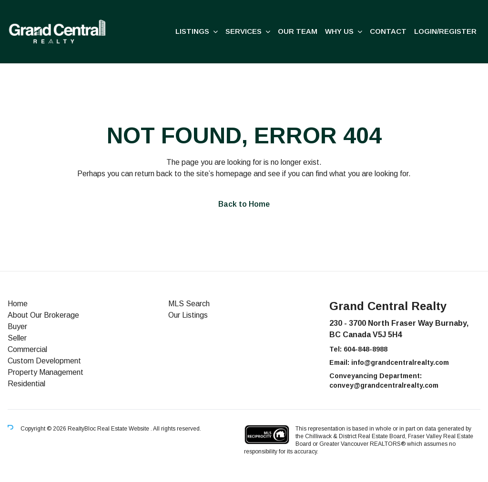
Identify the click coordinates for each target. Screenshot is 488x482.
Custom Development (44, 361)
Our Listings (188, 315)
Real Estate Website (124, 428)
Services (243, 31)
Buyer (17, 326)
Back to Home (244, 204)
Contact (388, 31)
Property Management (45, 372)
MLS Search (189, 304)
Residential (26, 384)
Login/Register (445, 31)
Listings (192, 31)
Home (18, 304)
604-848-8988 (365, 349)
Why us (339, 31)
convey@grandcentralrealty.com (383, 385)
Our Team (297, 31)
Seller (17, 338)
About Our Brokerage (43, 315)
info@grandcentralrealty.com (400, 362)
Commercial (27, 349)
